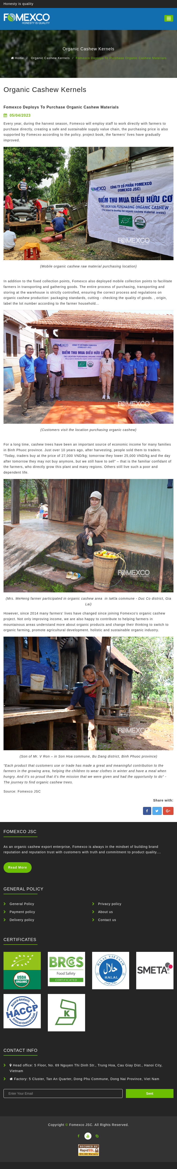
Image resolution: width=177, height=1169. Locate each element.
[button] (168, 18)
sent (149, 1093)
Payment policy (22, 912)
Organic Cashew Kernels (50, 58)
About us (105, 912)
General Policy (22, 904)
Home (19, 58)
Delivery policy (22, 920)
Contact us (107, 920)
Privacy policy (110, 904)
